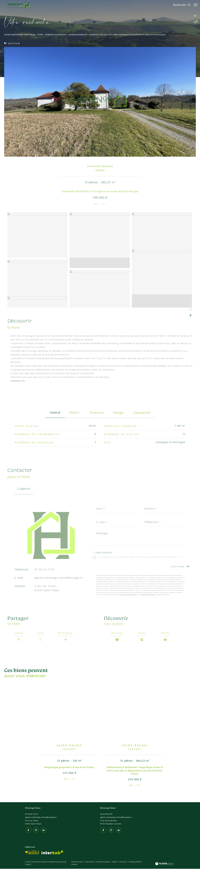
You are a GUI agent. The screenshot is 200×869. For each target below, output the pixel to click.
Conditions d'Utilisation (148, 594)
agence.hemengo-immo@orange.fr (58, 578)
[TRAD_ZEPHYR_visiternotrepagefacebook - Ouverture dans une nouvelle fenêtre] (28, 830)
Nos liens (123, 862)
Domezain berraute (78, 34)
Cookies (74, 865)
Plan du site (90, 862)
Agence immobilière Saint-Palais (19, 34)
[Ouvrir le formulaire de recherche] (180, 5)
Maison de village (98, 34)
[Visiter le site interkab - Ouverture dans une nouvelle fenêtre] (52, 853)
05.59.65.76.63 (31, 815)
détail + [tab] (75, 412)
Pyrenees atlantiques (56, 34)
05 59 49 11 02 (44, 569)
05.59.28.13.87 (106, 815)
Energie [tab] (118, 412)
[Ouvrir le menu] (195, 5)
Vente (40, 34)
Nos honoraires (77, 862)
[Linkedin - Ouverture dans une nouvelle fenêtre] (43, 830)
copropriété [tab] (141, 412)
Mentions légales (103, 862)
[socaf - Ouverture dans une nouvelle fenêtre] (32, 853)
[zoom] (37, 214)
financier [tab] (97, 412)
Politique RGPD (135, 862)
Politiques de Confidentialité (128, 594)
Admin (115, 862)
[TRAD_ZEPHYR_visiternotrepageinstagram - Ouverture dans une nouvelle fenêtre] (35, 830)
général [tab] (55, 412)
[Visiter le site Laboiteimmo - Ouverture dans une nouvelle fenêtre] (164, 864)
